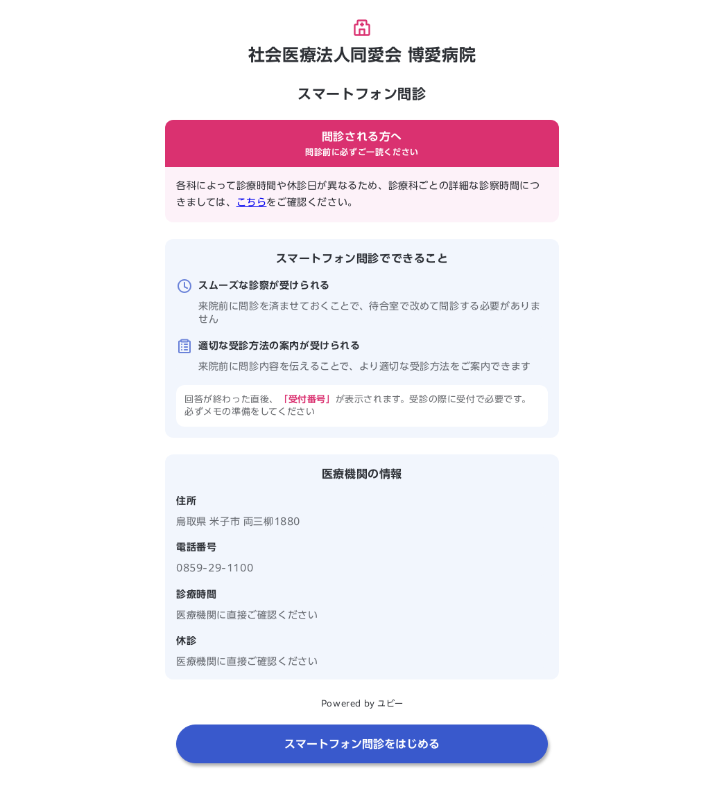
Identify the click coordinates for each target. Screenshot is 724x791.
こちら (251, 202)
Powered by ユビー (362, 703)
